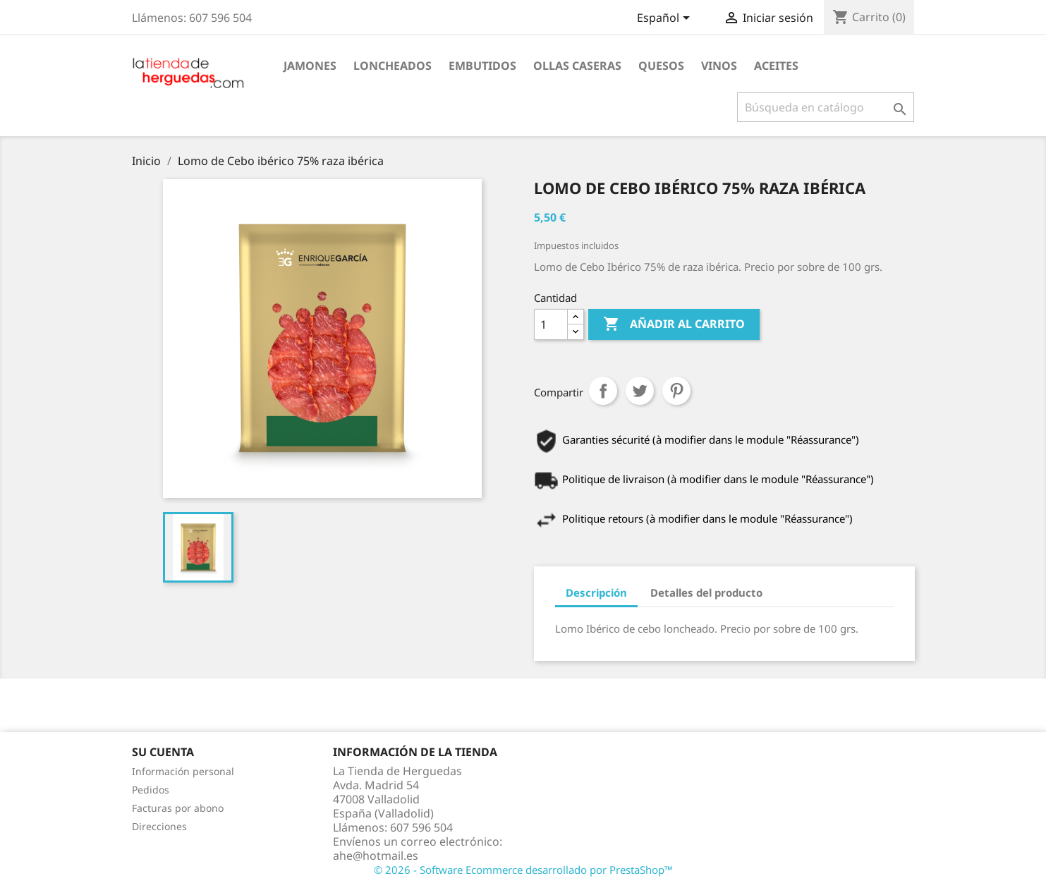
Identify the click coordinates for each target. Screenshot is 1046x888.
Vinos (719, 65)
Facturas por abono (178, 808)
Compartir (603, 391)
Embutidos (482, 65)
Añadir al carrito (674, 324)
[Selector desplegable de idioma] (666, 19)
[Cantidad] (551, 324)
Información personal (183, 771)
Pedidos (150, 789)
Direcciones (159, 826)
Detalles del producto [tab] (706, 592)
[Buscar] (825, 107)
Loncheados (392, 65)
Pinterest (676, 391)
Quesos (661, 65)
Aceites (776, 65)
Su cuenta (163, 752)
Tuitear (640, 391)
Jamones (310, 65)
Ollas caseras (577, 65)
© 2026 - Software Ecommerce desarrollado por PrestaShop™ (523, 870)
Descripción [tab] (596, 592)
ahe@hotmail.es (375, 855)
